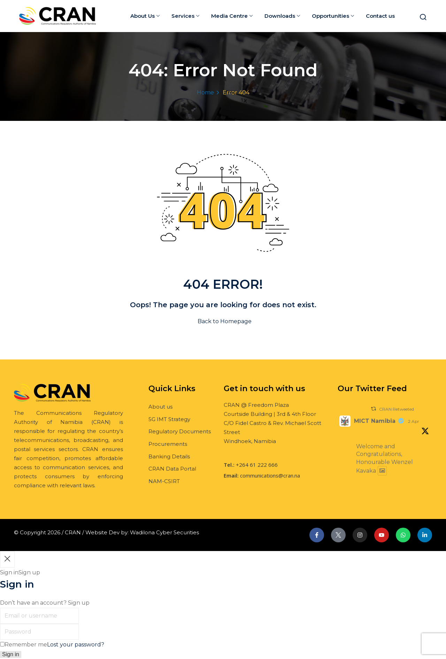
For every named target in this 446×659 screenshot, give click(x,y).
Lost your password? (75, 644)
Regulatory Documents (179, 431)
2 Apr (413, 421)
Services (185, 16)
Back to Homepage (223, 321)
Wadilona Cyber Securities (164, 532)
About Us (145, 16)
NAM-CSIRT (164, 481)
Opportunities (333, 16)
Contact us (380, 16)
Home (205, 92)
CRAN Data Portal (172, 468)
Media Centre (232, 16)
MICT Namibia (374, 421)
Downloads (282, 16)
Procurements (167, 444)
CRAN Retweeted (396, 409)
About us (160, 406)
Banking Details (169, 456)
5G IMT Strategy (169, 419)
